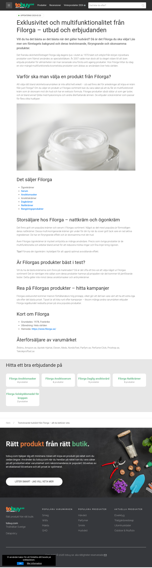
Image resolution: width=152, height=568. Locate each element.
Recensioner (55, 5)
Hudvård (82, 530)
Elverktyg (119, 515)
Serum (24, 191)
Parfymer (83, 520)
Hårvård (82, 515)
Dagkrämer (27, 201)
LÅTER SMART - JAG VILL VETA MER (34, 481)
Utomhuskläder (122, 525)
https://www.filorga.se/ (44, 329)
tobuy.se (69, 555)
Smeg (45, 515)
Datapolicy (11, 533)
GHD (44, 530)
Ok (20, 563)
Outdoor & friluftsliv (124, 530)
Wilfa (45, 520)
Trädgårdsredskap (124, 520)
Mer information (34, 563)
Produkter (41, 5)
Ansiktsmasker (29, 194)
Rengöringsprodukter (32, 209)
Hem (8, 423)
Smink (81, 525)
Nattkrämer (27, 205)
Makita (45, 525)
